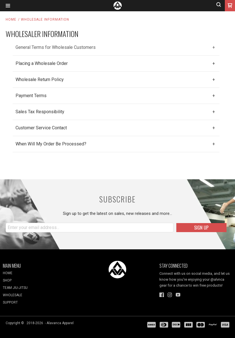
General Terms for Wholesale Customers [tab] (56, 47)
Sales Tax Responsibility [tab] (40, 111)
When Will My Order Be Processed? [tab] (51, 144)
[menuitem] (39, 274)
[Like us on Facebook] (161, 295)
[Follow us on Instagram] (170, 295)
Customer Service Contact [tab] (41, 127)
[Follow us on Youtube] (178, 295)
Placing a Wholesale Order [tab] (42, 63)
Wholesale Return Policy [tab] (40, 79)
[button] (8, 5)
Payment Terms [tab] (31, 95)
